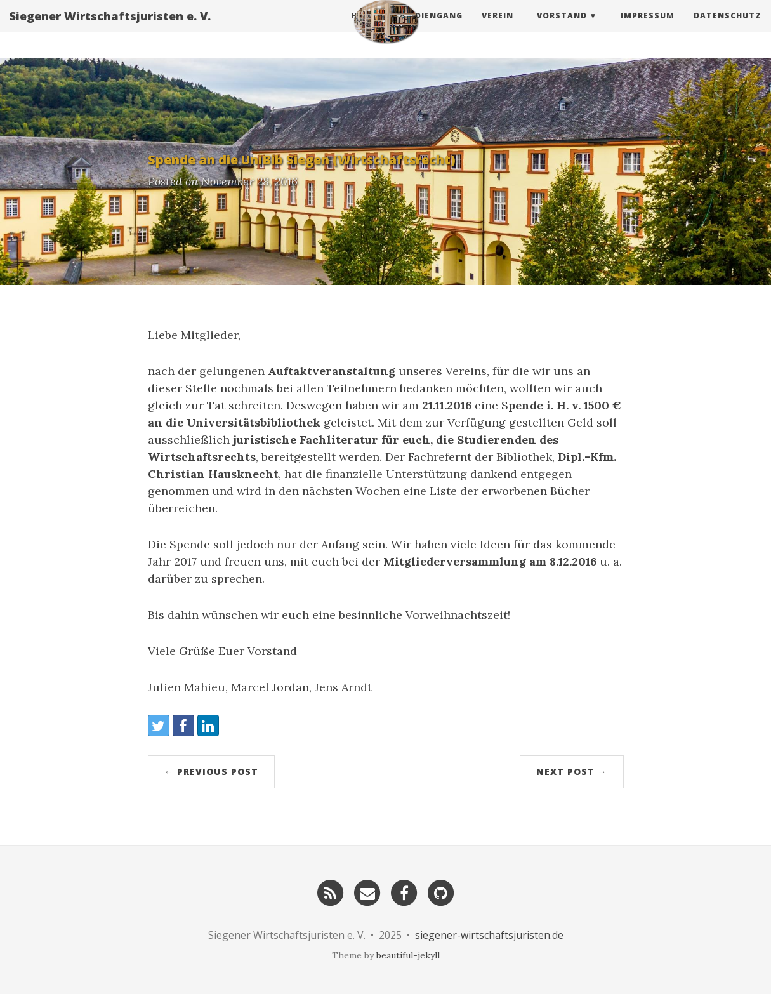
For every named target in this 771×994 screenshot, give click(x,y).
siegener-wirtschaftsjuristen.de (489, 935)
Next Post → (571, 771)
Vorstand (562, 28)
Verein (497, 28)
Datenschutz (727, 28)
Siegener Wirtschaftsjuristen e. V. (110, 28)
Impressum (648, 28)
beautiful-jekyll (408, 955)
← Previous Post (211, 771)
